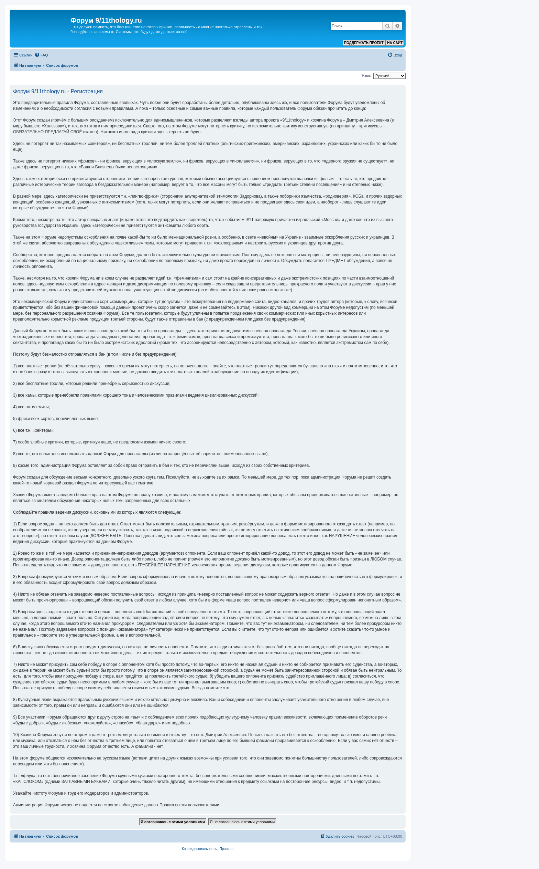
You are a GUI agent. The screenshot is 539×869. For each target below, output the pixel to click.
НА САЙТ (395, 43)
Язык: (367, 75)
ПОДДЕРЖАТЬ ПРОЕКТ (364, 43)
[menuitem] (41, 55)
